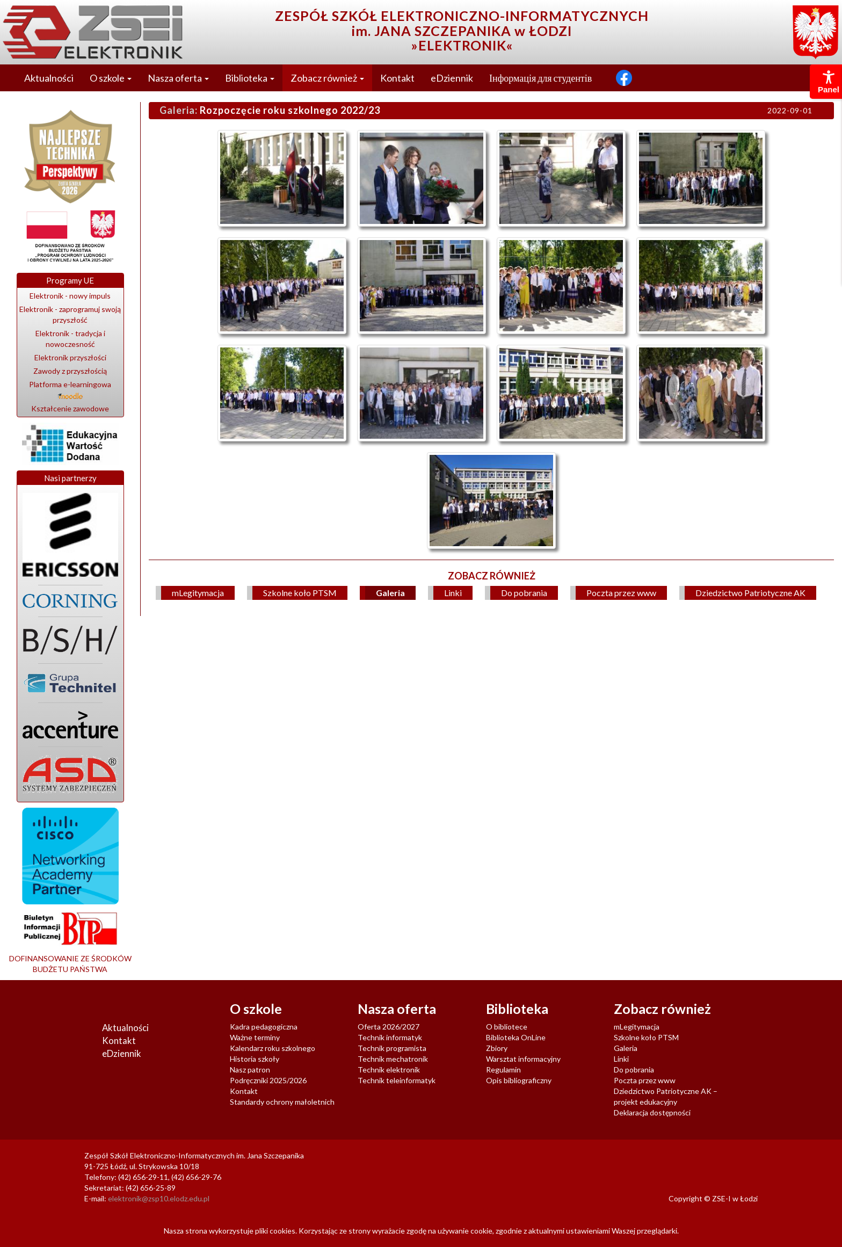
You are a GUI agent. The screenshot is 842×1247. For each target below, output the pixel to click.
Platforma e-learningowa (70, 389)
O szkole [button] (111, 78)
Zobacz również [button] (327, 78)
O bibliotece (506, 1026)
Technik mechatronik (393, 1058)
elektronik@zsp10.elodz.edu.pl (158, 1198)
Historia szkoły (254, 1058)
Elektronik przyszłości (70, 357)
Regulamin (503, 1069)
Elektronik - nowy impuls (70, 295)
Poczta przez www (621, 593)
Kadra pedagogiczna (263, 1026)
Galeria (390, 593)
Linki (453, 593)
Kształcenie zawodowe (70, 408)
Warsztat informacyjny (523, 1058)
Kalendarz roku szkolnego (272, 1048)
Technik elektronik (389, 1069)
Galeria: (178, 110)
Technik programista (392, 1048)
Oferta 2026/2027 (388, 1026)
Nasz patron (250, 1069)
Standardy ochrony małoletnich (282, 1101)
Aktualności (49, 78)
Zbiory (496, 1048)
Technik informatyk (390, 1037)
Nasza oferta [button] (178, 78)
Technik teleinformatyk (396, 1080)
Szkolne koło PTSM (300, 593)
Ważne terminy (255, 1037)
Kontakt (397, 78)
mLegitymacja (198, 593)
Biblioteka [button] (249, 78)
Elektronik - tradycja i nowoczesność (70, 339)
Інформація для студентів (540, 78)
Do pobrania (524, 593)
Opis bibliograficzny (518, 1080)
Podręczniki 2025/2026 (268, 1080)
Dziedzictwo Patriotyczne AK (750, 593)
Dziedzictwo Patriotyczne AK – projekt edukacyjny (665, 1096)
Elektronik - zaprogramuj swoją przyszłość (70, 314)
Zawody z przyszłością (70, 370)
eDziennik (452, 78)
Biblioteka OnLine (516, 1037)
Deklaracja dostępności (652, 1112)
